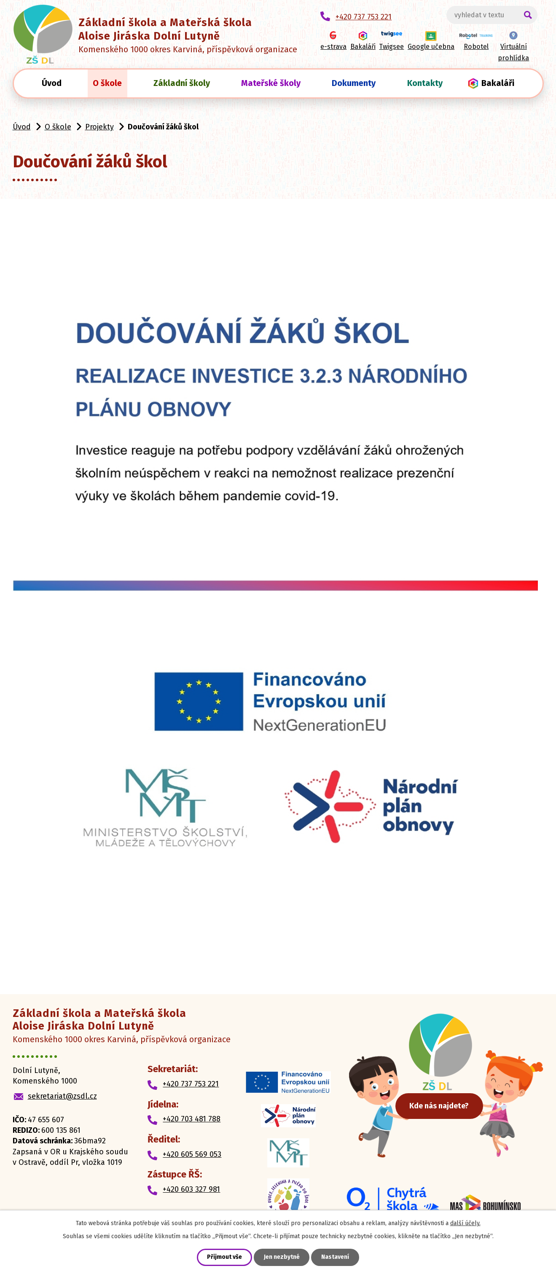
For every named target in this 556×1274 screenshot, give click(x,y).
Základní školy (181, 83)
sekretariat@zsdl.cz (62, 1096)
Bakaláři (497, 83)
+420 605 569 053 (192, 1154)
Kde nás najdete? (442, 1105)
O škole (107, 83)
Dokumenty (354, 83)
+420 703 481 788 (191, 1119)
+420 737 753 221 (191, 1084)
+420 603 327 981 (191, 1189)
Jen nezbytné (282, 1257)
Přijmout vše (224, 1257)
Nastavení (335, 1257)
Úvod (52, 83)
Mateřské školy (271, 83)
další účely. (465, 1223)
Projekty (99, 126)
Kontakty (425, 83)
